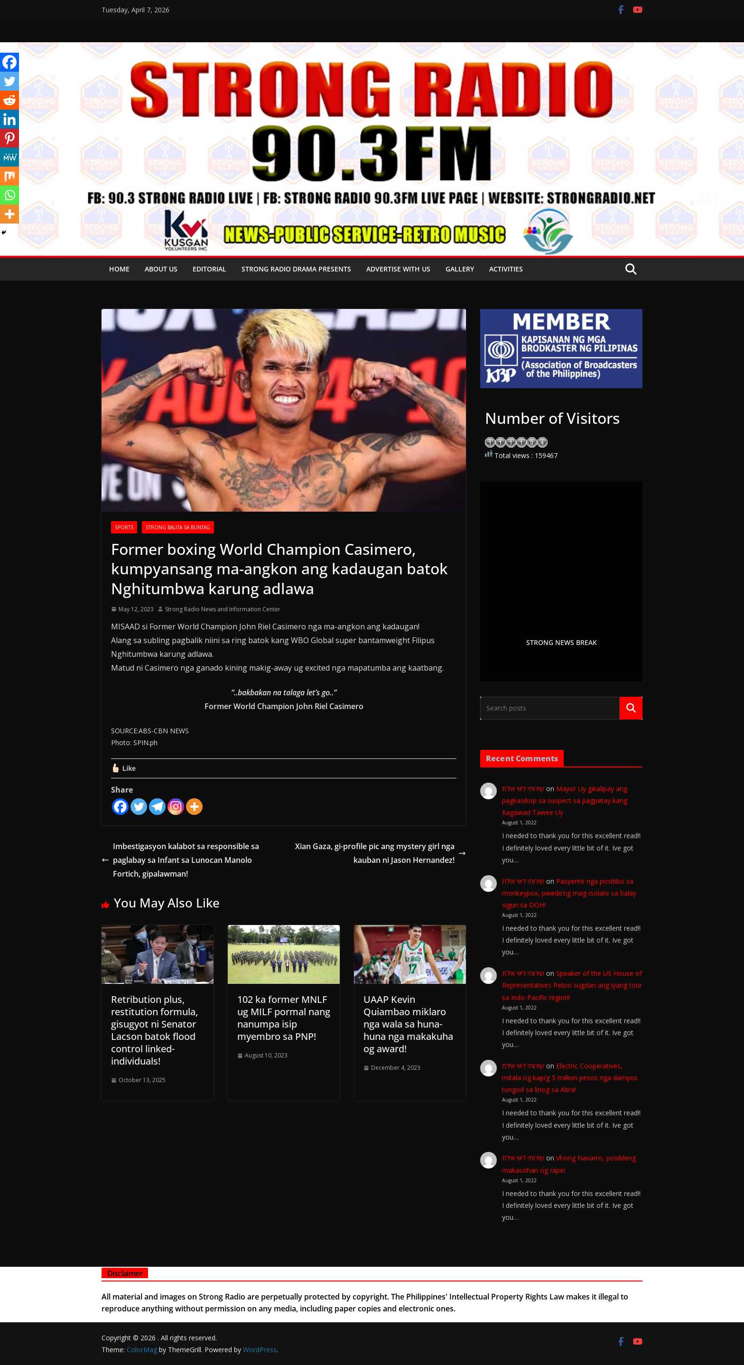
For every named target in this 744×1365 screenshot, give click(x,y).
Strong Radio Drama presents (296, 268)
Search (631, 708)
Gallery (460, 268)
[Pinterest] (9, 138)
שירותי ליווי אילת (523, 788)
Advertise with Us (398, 268)
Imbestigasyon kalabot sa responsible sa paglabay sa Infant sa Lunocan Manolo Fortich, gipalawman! (180, 860)
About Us (161, 268)
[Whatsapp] (9, 195)
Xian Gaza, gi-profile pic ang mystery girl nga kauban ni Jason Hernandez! (380, 853)
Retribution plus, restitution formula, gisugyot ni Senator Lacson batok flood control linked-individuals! (154, 1030)
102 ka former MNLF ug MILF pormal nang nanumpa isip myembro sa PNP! (283, 1018)
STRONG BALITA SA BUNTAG (178, 527)
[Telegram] (157, 806)
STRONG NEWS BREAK (561, 642)
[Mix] (9, 176)
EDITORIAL (209, 268)
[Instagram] (175, 806)
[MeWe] (9, 157)
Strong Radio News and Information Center (222, 609)
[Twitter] (138, 806)
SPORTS (124, 527)
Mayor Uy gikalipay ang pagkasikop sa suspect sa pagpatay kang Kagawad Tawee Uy (564, 800)
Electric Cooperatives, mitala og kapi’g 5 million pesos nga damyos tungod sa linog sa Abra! (570, 1077)
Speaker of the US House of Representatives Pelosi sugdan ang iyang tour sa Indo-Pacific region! (572, 985)
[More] (194, 806)
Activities (506, 268)
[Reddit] (9, 100)
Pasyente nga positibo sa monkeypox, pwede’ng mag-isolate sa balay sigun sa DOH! (569, 893)
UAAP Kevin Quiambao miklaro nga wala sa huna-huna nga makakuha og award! (408, 1024)
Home (119, 268)
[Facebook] (120, 806)
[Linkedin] (9, 119)
